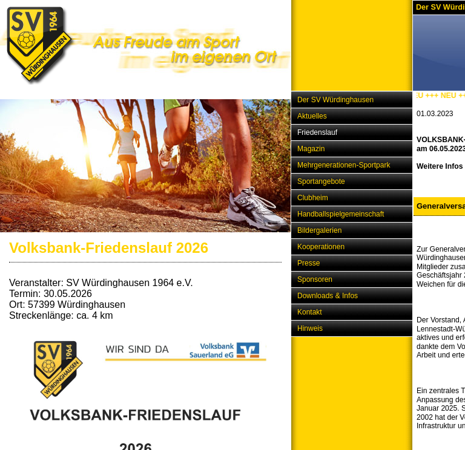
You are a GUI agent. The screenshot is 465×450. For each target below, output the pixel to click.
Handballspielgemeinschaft (340, 214)
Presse (308, 263)
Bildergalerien (319, 230)
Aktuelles (312, 116)
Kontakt (309, 312)
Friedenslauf (317, 132)
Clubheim (312, 198)
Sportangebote (321, 181)
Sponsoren (314, 279)
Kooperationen (321, 247)
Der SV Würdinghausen (335, 100)
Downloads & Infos (327, 296)
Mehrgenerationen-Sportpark (343, 165)
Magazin (311, 149)
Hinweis (310, 328)
